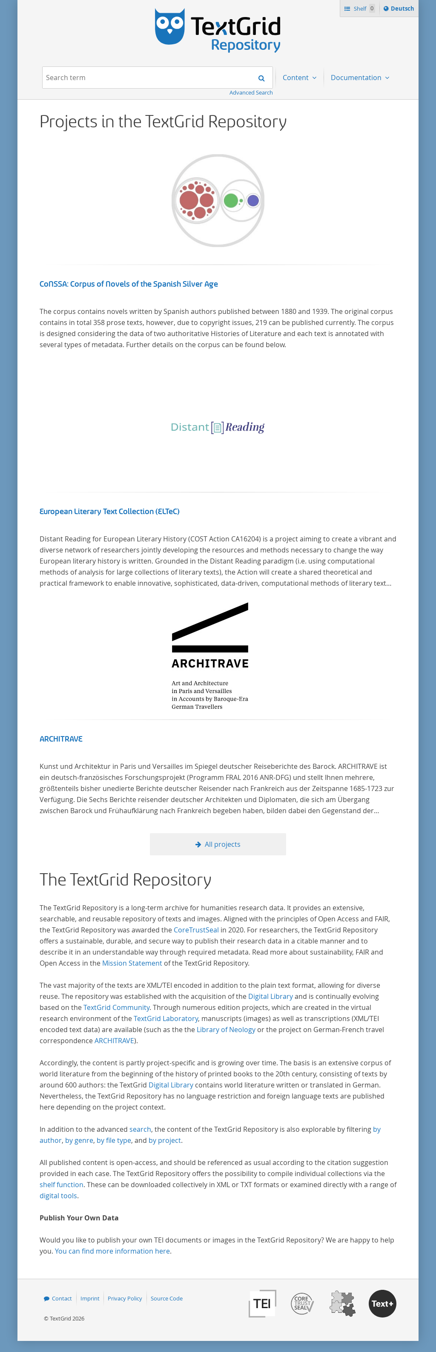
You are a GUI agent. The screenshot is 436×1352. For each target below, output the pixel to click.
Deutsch (403, 10)
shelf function (61, 1184)
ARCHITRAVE (61, 739)
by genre (79, 1140)
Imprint (90, 1298)
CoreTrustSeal (196, 930)
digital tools (58, 1195)
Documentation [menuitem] (357, 77)
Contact (62, 1298)
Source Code (167, 1298)
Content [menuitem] (296, 77)
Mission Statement (132, 963)
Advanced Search (251, 92)
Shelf (364, 8)
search (140, 1129)
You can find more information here (112, 1251)
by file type (114, 1140)
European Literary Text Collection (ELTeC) (110, 511)
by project (165, 1140)
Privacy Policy (125, 1298)
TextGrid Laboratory (166, 1018)
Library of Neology (226, 1029)
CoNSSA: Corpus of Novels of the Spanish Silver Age (129, 284)
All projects (223, 844)
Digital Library (270, 996)
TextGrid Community (116, 1007)
